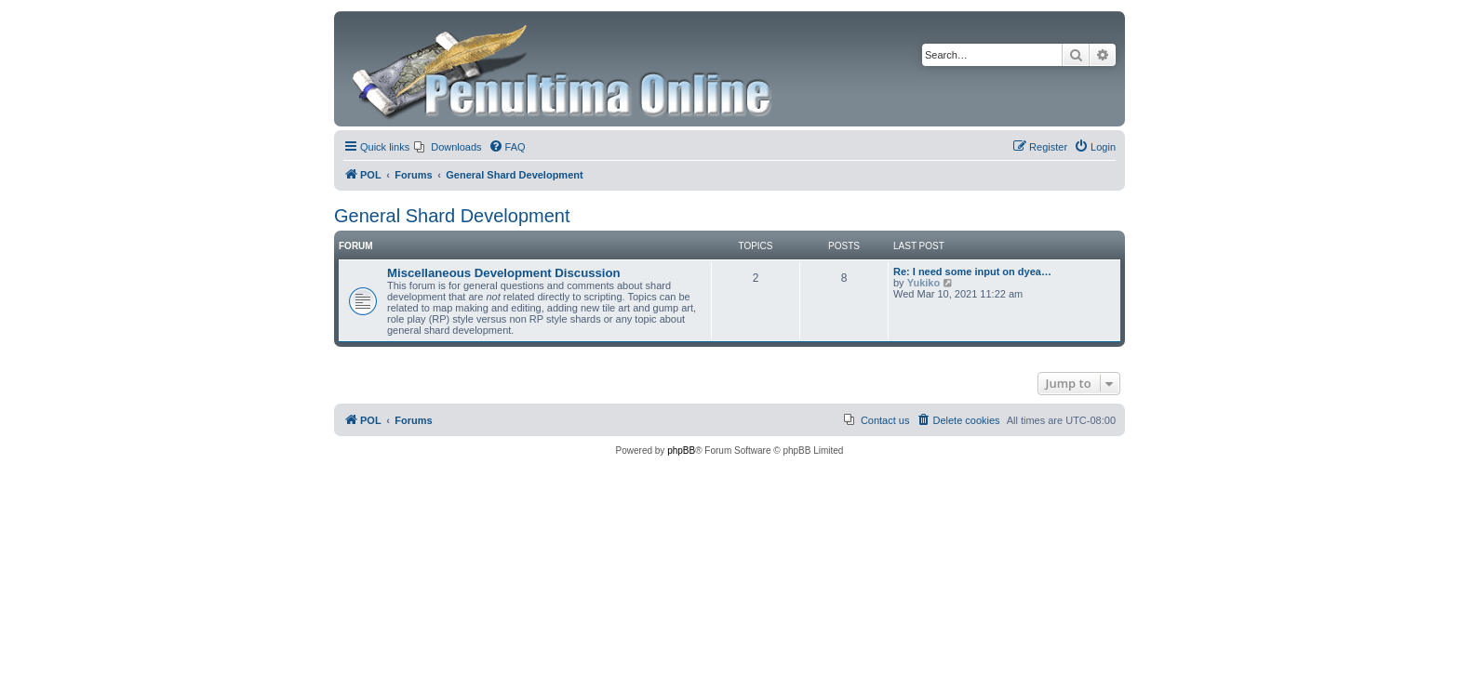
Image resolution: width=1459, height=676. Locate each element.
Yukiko (923, 282)
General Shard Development (451, 215)
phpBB (681, 450)
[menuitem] (447, 147)
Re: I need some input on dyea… (972, 271)
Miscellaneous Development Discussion (504, 273)
